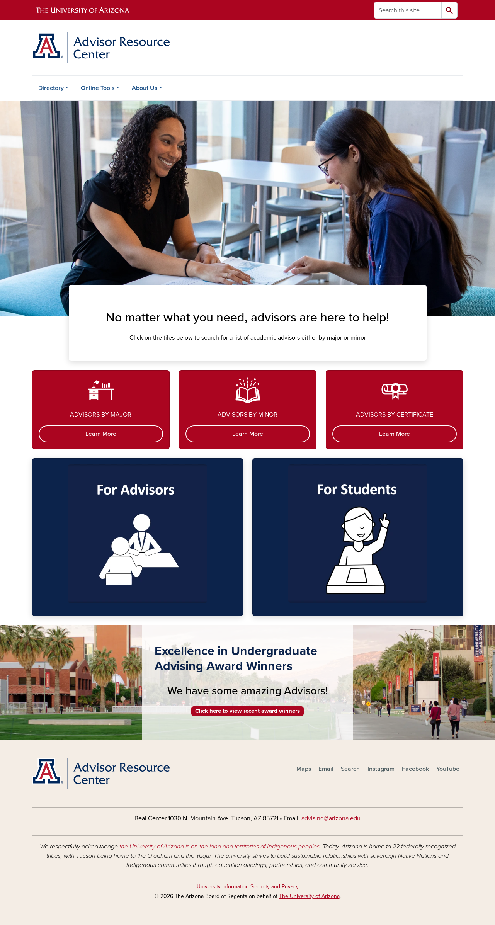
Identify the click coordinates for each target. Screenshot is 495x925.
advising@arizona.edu (331, 818)
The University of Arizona (309, 896)
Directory (51, 88)
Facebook (415, 769)
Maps (303, 769)
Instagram (381, 769)
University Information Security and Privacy (248, 886)
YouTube (447, 769)
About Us (145, 88)
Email (325, 769)
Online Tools (98, 88)
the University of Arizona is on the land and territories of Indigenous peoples (219, 846)
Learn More (100, 434)
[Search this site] (408, 10)
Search (350, 769)
